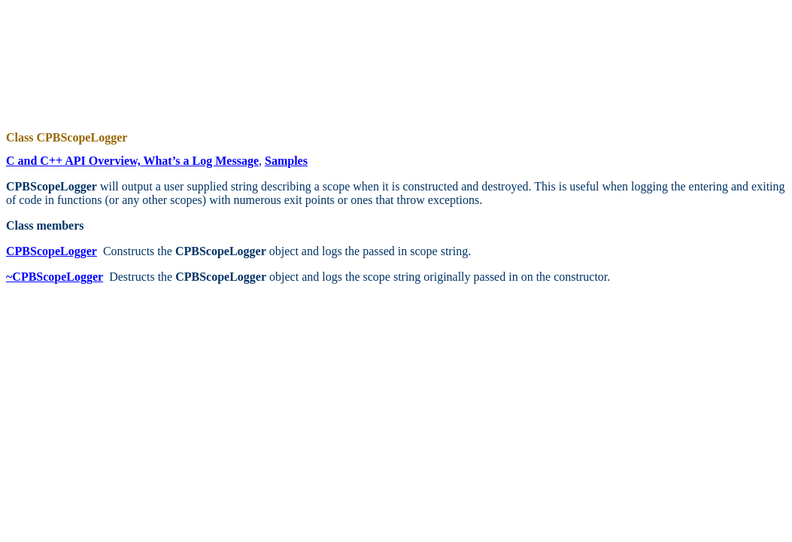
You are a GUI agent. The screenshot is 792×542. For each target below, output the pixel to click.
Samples (286, 160)
